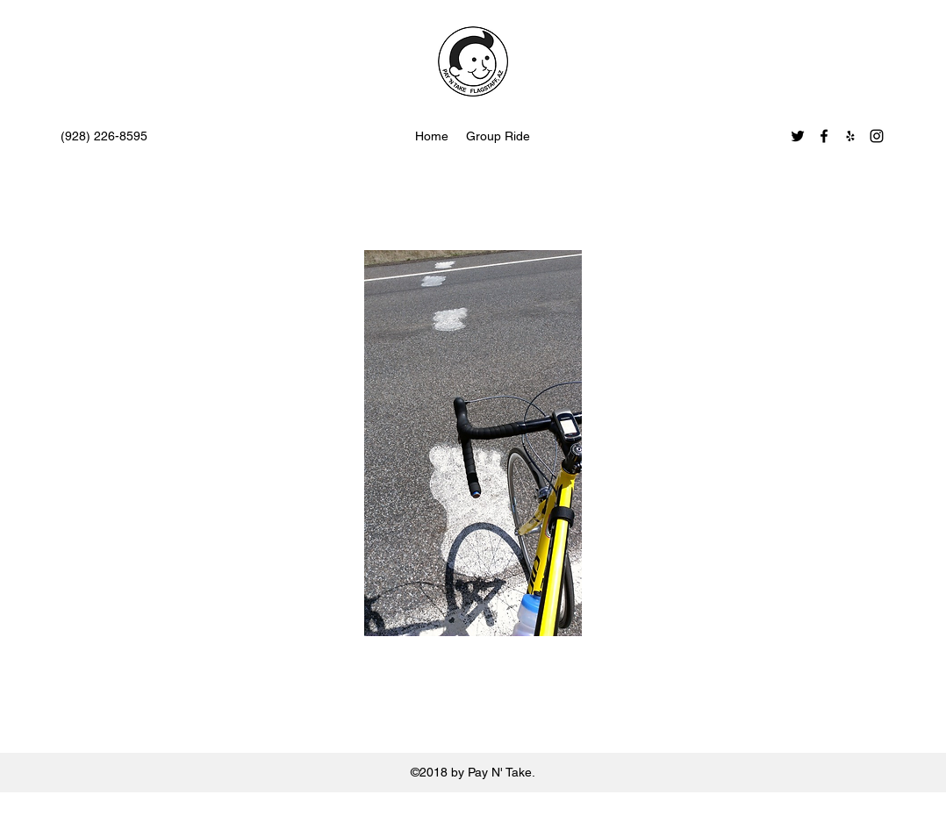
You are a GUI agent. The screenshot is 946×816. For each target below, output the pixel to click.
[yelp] (850, 136)
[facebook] (824, 136)
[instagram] (876, 136)
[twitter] (797, 136)
